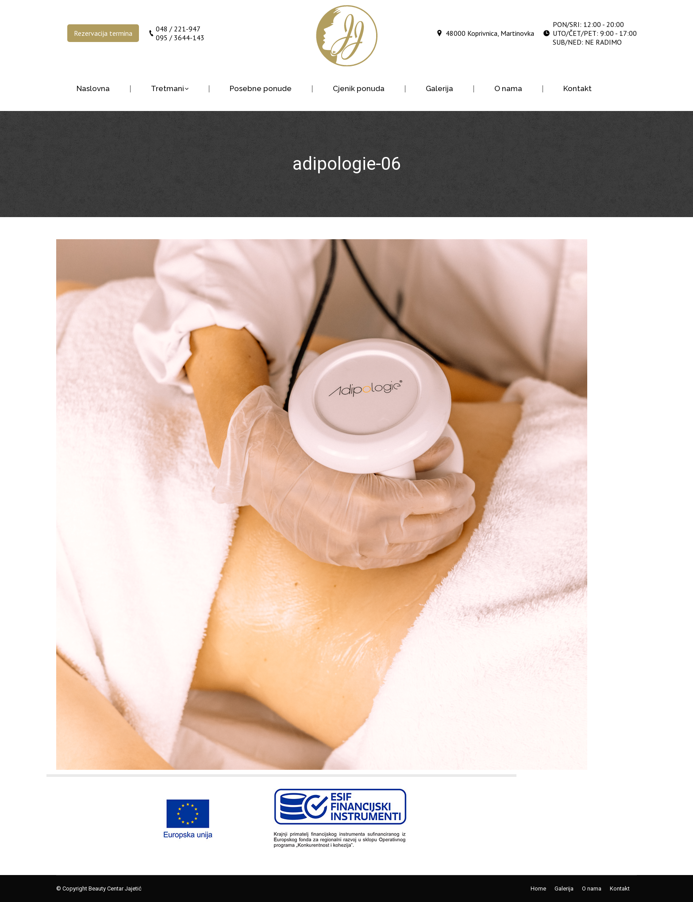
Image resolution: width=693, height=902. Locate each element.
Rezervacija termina (103, 33)
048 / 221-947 (178, 28)
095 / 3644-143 (180, 37)
